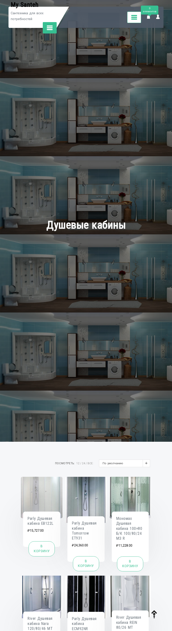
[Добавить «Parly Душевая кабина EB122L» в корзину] (42, 548)
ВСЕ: (90, 463)
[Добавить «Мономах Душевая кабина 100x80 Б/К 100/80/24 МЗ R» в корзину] (130, 563)
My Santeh (25, 4)
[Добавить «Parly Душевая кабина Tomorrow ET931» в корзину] (86, 563)
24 (83, 463)
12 (78, 463)
